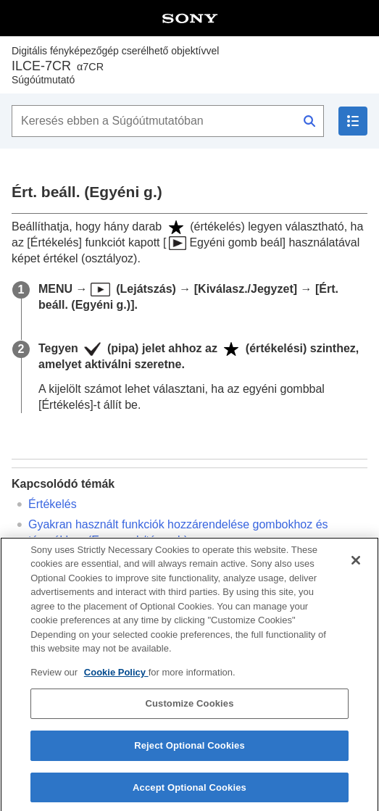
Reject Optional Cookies (189, 755)
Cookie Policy (116, 682)
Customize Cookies (189, 713)
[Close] (356, 570)
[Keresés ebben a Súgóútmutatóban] (168, 121)
